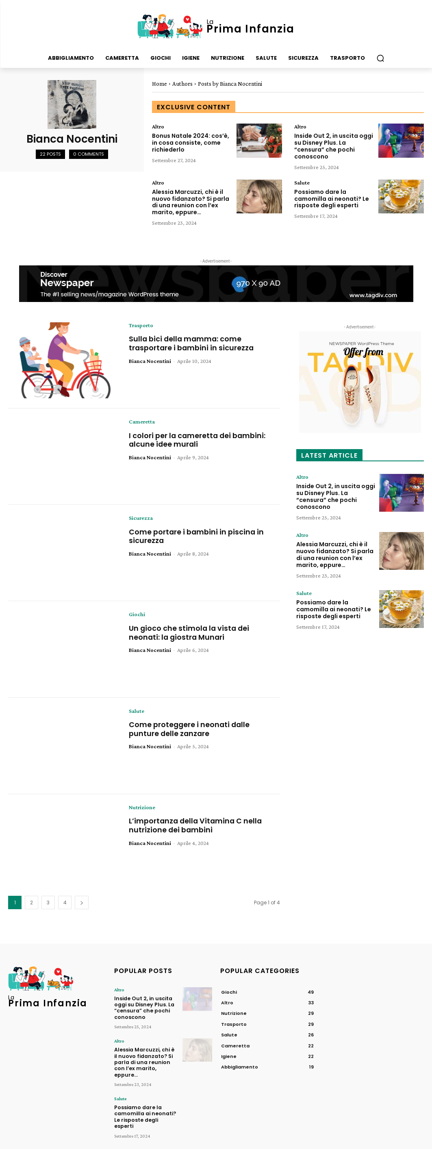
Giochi (137, 614)
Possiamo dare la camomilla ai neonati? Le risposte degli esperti (331, 198)
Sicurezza (141, 518)
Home (159, 83)
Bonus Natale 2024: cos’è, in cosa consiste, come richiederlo (190, 143)
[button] (380, 58)
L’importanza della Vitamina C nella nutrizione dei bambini (197, 824)
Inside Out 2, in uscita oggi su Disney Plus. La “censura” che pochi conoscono (333, 146)
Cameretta (142, 421)
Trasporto (141, 325)
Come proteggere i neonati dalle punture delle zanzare (190, 728)
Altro (158, 126)
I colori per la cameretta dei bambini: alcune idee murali (198, 439)
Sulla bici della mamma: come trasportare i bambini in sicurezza (192, 342)
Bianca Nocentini (150, 360)
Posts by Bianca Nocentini (230, 83)
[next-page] (82, 902)
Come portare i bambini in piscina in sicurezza (197, 535)
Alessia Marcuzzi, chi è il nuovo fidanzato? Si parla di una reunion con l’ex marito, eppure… (190, 201)
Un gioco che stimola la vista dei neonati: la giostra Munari (190, 632)
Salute (302, 182)
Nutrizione (142, 807)
